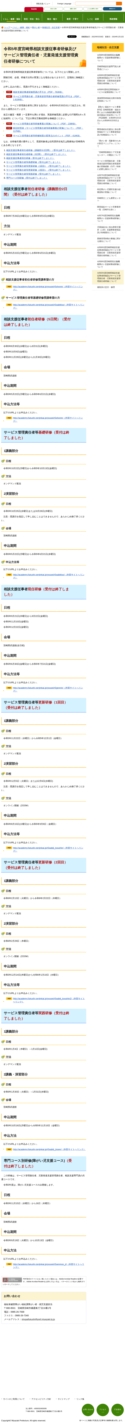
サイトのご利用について (14, 1399)
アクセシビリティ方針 (41, 1399)
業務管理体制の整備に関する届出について (109, 240)
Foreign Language (64, 4)
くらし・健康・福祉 (21, 27)
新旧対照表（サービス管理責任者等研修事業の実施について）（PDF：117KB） (48, 129)
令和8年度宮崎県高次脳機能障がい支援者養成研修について (109, 58)
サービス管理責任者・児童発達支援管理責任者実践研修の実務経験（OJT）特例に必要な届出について (109, 165)
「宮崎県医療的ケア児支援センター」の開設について (109, 153)
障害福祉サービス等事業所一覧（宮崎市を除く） (109, 208)
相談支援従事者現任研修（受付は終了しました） (30, 158)
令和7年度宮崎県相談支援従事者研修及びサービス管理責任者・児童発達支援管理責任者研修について (109, 179)
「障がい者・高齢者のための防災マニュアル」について (109, 143)
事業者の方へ (112, 8)
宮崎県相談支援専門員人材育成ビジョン (109, 67)
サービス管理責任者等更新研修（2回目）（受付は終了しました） (38, 170)
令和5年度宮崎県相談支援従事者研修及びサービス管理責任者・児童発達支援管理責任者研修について (109, 277)
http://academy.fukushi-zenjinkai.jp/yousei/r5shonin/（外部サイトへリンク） (48, 288)
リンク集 (80, 1399)
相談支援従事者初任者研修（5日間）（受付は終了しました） (36, 154)
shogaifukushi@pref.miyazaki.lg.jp (38, 1319)
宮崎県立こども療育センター (109, 199)
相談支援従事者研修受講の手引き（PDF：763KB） (38, 92)
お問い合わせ (88, 1409)
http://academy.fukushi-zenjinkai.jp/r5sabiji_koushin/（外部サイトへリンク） (48, 849)
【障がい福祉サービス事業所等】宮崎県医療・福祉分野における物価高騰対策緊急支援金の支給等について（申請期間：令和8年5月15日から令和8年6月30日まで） (109, 115)
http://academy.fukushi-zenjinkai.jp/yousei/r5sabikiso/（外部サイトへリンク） (48, 306)
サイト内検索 (77, 3)
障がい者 (36, 27)
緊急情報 (34, 9)
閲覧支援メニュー (43, 4)
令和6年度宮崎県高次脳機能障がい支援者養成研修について (109, 264)
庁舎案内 (117, 1409)
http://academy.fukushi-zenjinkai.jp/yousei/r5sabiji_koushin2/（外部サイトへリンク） (49, 1000)
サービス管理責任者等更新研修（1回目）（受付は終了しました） (38, 166)
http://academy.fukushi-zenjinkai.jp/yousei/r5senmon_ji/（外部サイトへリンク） (48, 1266)
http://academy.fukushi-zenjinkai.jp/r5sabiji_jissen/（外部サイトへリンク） (49, 1149)
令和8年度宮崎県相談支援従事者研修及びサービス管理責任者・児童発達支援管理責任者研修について (109, 79)
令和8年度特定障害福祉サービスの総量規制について (109, 90)
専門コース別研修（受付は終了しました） (27, 178)
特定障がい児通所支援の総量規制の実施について (109, 190)
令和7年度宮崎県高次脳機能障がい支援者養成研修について (109, 218)
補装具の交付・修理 (106, 287)
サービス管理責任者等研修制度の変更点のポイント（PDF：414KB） (47, 135)
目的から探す (53, 8)
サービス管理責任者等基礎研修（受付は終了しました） (33, 162)
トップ (7, 27)
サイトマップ (64, 1399)
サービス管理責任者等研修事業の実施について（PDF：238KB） (45, 124)
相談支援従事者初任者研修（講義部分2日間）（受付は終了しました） (41, 150)
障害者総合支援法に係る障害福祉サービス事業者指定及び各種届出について (109, 132)
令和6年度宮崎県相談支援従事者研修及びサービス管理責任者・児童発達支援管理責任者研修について (109, 251)
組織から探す (73, 8)
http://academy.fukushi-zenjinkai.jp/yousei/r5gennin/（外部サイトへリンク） (48, 689)
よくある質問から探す (92, 8)
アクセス (102, 1409)
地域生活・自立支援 (51, 27)
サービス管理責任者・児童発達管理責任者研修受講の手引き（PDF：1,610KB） (47, 98)
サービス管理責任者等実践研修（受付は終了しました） (33, 174)
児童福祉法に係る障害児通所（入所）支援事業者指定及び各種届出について (109, 230)
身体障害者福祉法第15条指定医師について (109, 99)
